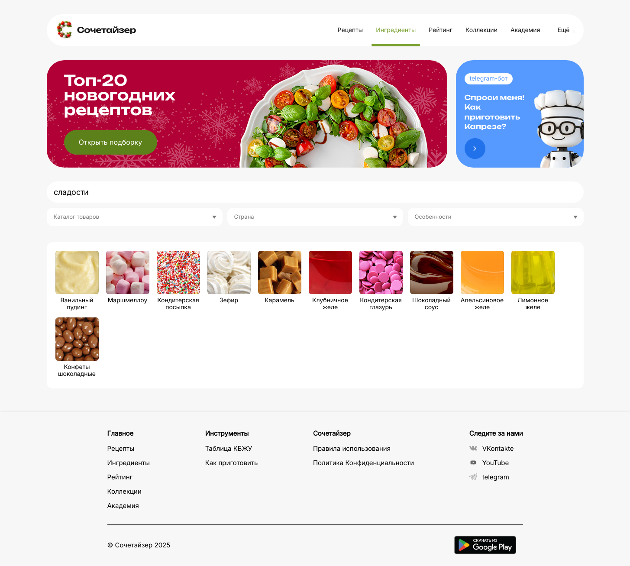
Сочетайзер (106, 30)
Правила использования (352, 448)
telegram (489, 477)
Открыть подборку (110, 142)
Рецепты (350, 30)
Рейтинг (440, 30)
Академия (525, 30)
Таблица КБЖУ (228, 448)
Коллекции (481, 30)
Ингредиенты (396, 30)
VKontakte (491, 448)
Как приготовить (231, 463)
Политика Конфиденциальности (363, 463)
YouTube (489, 463)
